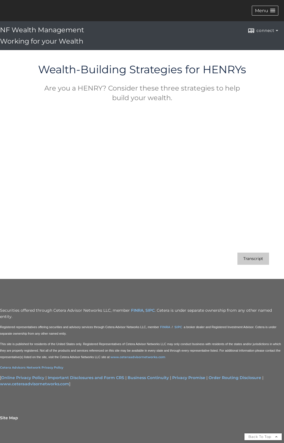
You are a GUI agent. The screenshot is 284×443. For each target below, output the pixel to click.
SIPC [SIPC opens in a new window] (150, 310)
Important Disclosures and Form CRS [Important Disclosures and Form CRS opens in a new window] (86, 377)
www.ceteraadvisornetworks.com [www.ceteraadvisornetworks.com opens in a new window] (34, 383)
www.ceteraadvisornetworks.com (137, 357)
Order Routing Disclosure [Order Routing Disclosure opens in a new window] (235, 377)
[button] (265, 11)
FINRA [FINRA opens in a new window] (137, 310)
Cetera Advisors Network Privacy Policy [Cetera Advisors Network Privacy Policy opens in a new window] (31, 367)
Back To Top (263, 437)
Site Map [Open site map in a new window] (9, 417)
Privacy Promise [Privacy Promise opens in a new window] (188, 377)
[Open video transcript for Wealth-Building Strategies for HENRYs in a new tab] (253, 259)
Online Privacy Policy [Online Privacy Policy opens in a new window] (22, 377)
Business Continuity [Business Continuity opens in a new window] (148, 377)
